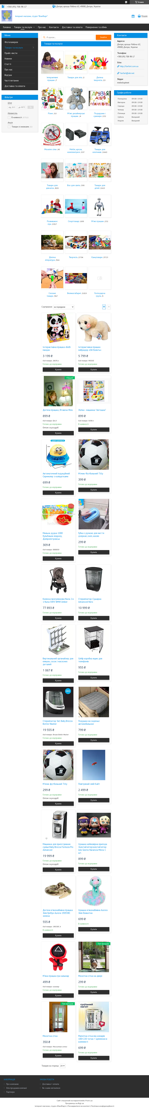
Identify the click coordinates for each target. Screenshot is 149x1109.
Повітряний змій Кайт (89, 783)
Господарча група (99, 294)
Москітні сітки (50, 149)
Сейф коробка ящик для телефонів (90, 660)
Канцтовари (97, 257)
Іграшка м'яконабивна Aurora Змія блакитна (92, 911)
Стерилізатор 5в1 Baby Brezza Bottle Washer (58, 722)
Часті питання (12, 80)
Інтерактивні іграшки (52, 79)
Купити (58, 369)
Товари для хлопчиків (98, 150)
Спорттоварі (73, 221)
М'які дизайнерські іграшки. (76, 114)
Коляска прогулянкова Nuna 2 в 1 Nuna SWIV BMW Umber (58, 600)
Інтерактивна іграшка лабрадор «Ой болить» (89, 348)
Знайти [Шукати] (103, 37)
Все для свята (73, 185)
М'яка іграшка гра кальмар (56, 975)
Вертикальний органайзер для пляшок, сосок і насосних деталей (58, 661)
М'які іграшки (97, 221)
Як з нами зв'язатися (51, 1088)
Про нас (42, 27)
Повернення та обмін (96, 27)
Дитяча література (50, 258)
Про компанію (12, 1084)
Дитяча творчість (98, 79)
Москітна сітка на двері (90, 975)
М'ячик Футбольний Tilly (90, 473)
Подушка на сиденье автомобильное (89, 722)
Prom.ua (88, 1100)
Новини (8, 58)
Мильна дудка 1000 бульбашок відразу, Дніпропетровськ (53, 536)
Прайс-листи (11, 53)
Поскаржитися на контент (79, 1106)
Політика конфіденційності (102, 1106)
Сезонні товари (51, 294)
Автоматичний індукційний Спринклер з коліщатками (56, 475)
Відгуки (8, 75)
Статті (8, 64)
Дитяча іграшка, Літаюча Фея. (58, 410)
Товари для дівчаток (52, 186)
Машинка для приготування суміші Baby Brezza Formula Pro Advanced (58, 847)
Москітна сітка (50, 1035)
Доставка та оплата (72, 27)
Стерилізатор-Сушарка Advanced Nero (89, 600)
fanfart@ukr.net (127, 73)
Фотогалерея (11, 42)
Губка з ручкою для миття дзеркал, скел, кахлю (91, 534)
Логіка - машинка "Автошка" (92, 410)
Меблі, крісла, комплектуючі (74, 150)
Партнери (10, 1092)
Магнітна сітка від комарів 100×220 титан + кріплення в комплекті (92, 1038)
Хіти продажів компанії (16, 1088)
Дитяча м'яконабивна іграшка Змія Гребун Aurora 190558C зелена (58, 913)
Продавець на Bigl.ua (74, 1103)
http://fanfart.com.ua (129, 66)
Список (109, 307)
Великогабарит (74, 293)
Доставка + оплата (50, 1084)
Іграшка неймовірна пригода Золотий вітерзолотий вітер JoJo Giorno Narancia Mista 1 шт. (92, 848)
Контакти (54, 27)
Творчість (73, 257)
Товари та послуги (23, 27)
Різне (50, 113)
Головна (7, 27)
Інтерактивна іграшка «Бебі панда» (57, 348)
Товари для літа (74, 77)
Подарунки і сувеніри (100, 114)
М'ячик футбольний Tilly (55, 783)
